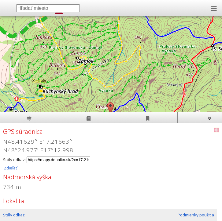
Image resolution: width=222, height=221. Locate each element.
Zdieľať (10, 168)
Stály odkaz (14, 215)
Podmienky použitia (196, 215)
